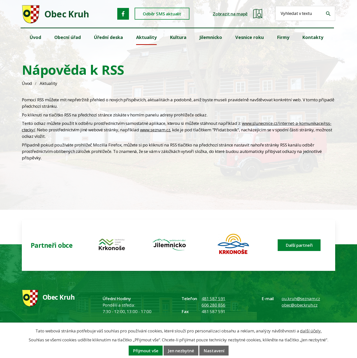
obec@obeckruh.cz (300, 305)
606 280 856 (213, 305)
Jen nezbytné (181, 351)
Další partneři (299, 245)
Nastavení (214, 351)
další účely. (311, 331)
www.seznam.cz (155, 130)
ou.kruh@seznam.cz (301, 298)
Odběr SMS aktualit (162, 14)
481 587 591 (213, 298)
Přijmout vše (145, 351)
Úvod (27, 83)
